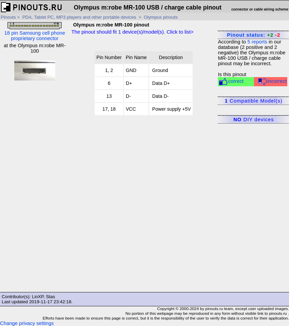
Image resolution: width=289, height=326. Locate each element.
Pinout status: (253, 35)
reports (257, 41)
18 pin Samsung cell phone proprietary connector (34, 31)
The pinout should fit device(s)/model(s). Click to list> (132, 32)
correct (231, 82)
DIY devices (254, 119)
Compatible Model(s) (254, 101)
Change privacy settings (27, 323)
